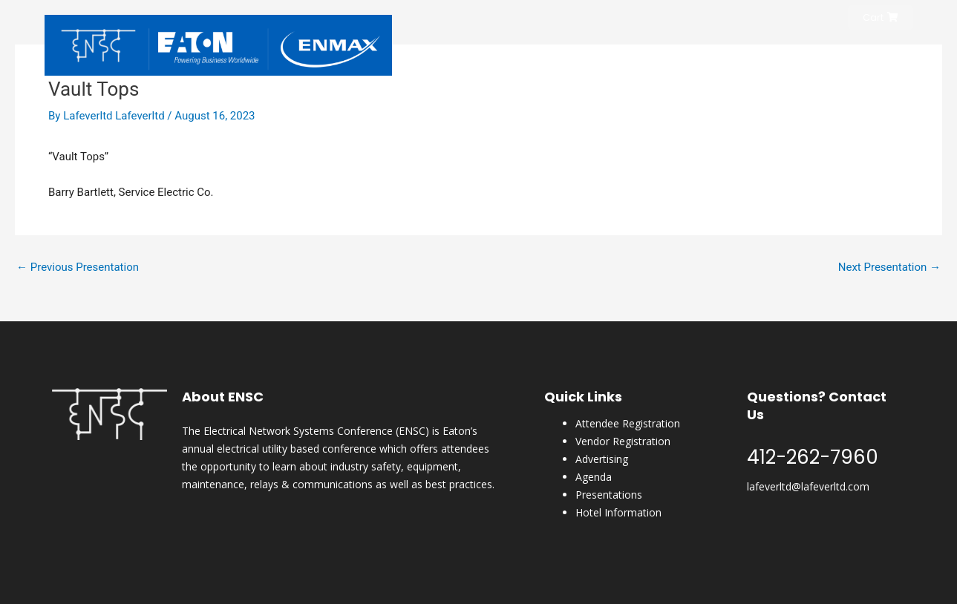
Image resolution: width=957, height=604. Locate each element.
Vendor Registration (622, 441)
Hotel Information (618, 512)
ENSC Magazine (807, 54)
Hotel (740, 54)
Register (613, 54)
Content (884, 54)
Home (562, 54)
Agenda (593, 477)
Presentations (608, 495)
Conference (680, 54)
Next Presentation (889, 267)
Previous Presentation (77, 267)
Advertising (601, 459)
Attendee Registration (627, 423)
